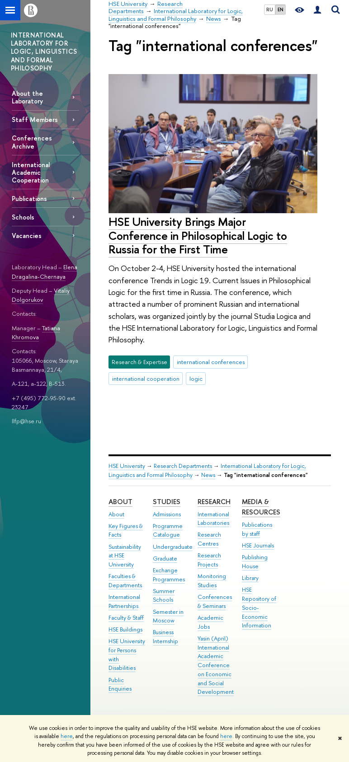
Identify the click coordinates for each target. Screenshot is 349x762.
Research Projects (209, 560)
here (67, 736)
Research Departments (183, 466)
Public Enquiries (120, 684)
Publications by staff (257, 529)
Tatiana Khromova (36, 332)
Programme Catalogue (168, 530)
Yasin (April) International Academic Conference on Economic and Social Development (216, 665)
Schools (23, 217)
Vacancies (27, 235)
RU (269, 9)
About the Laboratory (27, 97)
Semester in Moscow (168, 616)
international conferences (211, 362)
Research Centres (209, 539)
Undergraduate (173, 547)
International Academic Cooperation (31, 172)
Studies (166, 501)
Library (250, 578)
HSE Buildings (125, 629)
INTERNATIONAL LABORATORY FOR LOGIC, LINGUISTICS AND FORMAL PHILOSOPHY (44, 51)
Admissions (167, 514)
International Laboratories (213, 518)
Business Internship (165, 636)
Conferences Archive (32, 142)
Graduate (165, 558)
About (120, 501)
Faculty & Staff (126, 618)
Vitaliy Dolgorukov (41, 295)
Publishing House (255, 561)
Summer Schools (163, 595)
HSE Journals (258, 545)
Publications (29, 198)
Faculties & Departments (125, 580)
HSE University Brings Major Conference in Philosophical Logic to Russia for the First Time (197, 235)
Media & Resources (261, 507)
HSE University (126, 466)
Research (214, 501)
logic (196, 378)
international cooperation (145, 378)
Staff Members (35, 119)
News (208, 475)
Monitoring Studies (212, 580)
